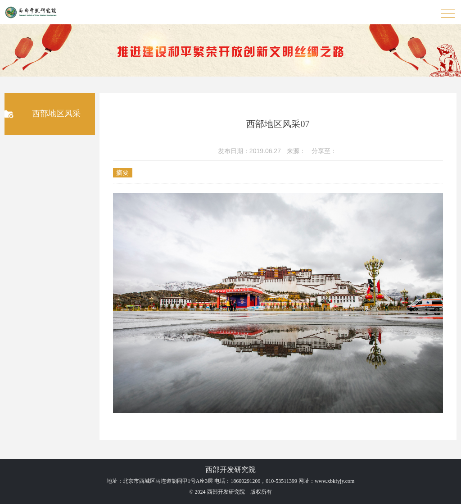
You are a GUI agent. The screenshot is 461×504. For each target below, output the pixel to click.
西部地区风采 (56, 113)
